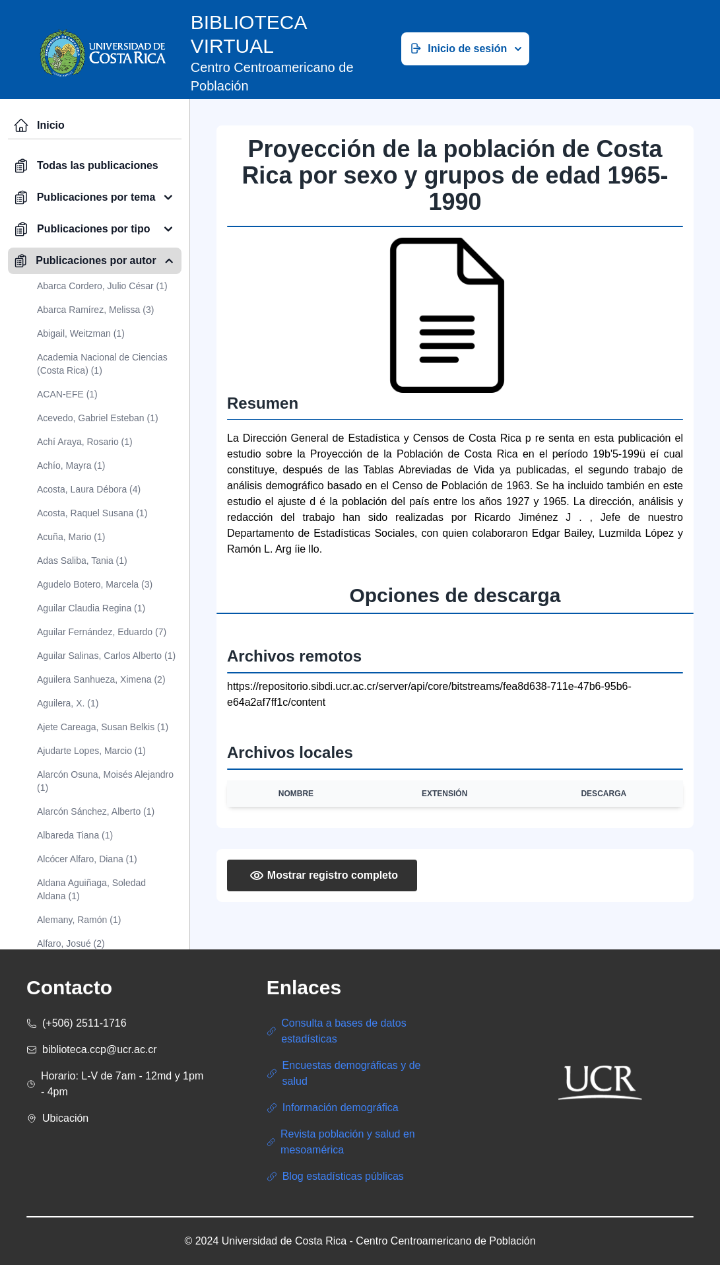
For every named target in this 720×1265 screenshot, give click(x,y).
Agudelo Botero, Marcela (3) (94, 584)
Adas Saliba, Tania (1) (82, 560)
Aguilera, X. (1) (67, 703)
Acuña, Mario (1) (71, 536)
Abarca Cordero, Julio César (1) (102, 286)
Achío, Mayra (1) (71, 465)
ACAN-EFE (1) (67, 394)
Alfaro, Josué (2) (71, 943)
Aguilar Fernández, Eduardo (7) (101, 632)
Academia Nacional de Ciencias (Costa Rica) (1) (102, 364)
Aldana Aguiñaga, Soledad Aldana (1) (91, 889)
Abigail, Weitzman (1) (81, 333)
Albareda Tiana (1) (75, 835)
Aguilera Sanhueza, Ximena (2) (101, 679)
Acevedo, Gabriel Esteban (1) (97, 418)
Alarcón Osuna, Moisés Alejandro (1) (105, 781)
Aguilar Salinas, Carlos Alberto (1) (106, 655)
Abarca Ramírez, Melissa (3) (95, 309)
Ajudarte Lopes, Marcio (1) (91, 750)
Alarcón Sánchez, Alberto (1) (95, 811)
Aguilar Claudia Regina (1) (91, 608)
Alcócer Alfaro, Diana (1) (87, 859)
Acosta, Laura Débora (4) (89, 489)
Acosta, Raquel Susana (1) (92, 513)
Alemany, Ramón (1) (79, 919)
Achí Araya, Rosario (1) (85, 441)
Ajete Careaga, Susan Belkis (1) (102, 727)
